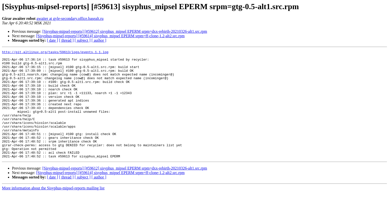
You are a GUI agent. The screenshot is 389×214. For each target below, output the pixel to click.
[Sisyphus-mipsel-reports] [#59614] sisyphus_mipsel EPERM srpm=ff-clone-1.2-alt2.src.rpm (110, 36)
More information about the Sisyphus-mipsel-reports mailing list (53, 210)
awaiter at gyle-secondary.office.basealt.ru (69, 18)
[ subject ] (83, 40)
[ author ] (99, 40)
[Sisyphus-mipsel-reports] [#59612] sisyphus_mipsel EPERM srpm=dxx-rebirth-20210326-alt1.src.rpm (124, 31)
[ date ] (52, 40)
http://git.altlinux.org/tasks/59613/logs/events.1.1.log (55, 52)
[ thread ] (66, 40)
